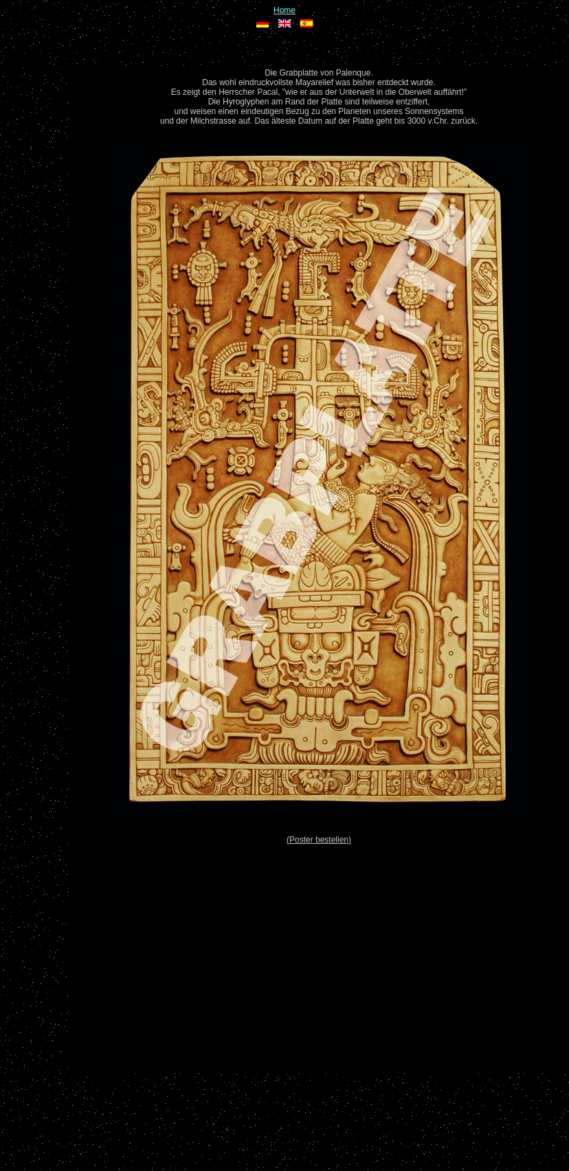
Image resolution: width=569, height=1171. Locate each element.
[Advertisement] (319, 952)
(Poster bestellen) (319, 840)
